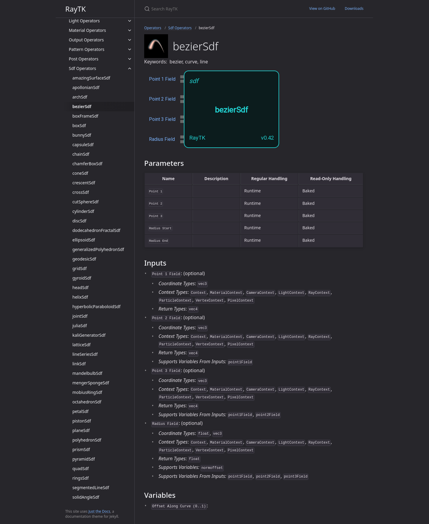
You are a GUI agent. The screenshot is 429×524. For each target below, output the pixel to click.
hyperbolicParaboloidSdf (96, 306)
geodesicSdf (84, 259)
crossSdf (80, 192)
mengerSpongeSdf (90, 383)
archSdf (79, 97)
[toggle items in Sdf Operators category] (129, 68)
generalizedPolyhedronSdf (98, 249)
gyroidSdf (81, 278)
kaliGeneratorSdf (88, 335)
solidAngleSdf (85, 497)
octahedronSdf (86, 402)
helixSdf (80, 297)
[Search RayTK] (214, 9)
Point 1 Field (162, 79)
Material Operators (87, 30)
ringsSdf (80, 478)
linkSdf (79, 364)
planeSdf (81, 430)
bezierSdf (81, 106)
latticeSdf (81, 344)
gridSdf (79, 268)
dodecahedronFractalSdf (96, 230)
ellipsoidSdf (83, 240)
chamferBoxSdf (87, 163)
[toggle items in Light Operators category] (129, 21)
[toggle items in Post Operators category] (129, 59)
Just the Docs (99, 511)
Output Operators (86, 40)
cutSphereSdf (85, 202)
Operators (152, 27)
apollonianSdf (86, 87)
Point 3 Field (162, 119)
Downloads (354, 8)
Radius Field (162, 139)
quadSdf (80, 468)
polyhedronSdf (86, 440)
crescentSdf (83, 182)
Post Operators (83, 59)
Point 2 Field (162, 99)
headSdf (80, 287)
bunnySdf (81, 135)
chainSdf (80, 154)
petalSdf (80, 411)
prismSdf (81, 449)
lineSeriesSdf (84, 354)
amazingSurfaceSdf (91, 78)
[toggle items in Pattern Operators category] (129, 49)
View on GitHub (322, 8)
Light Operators (84, 21)
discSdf (79, 221)
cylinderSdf (83, 211)
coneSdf (80, 173)
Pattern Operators (86, 49)
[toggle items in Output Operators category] (129, 40)
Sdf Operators (82, 68)
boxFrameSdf (85, 116)
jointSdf (80, 316)
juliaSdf (79, 325)
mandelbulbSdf (87, 373)
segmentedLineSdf (90, 487)
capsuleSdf (83, 144)
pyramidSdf (83, 459)
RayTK (75, 9)
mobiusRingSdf (87, 392)
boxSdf (79, 125)
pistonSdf (81, 421)
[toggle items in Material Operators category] (129, 30)
